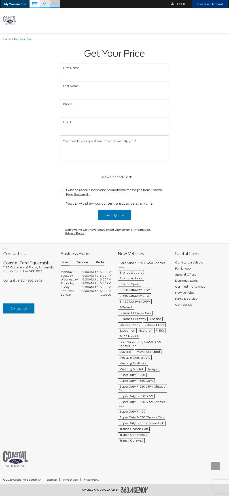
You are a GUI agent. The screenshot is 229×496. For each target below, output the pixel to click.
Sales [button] (65, 262)
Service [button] (82, 262)
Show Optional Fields (114, 177)
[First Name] (114, 68)
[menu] (220, 20)
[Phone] (114, 104)
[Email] (114, 122)
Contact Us (19, 308)
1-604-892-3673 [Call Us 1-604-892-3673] (30, 280)
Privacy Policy (75, 233)
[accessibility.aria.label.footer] (134, 490)
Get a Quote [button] (114, 215)
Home (7, 39)
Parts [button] (100, 262)
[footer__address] (28, 269)
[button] (15, 4)
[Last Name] (114, 86)
